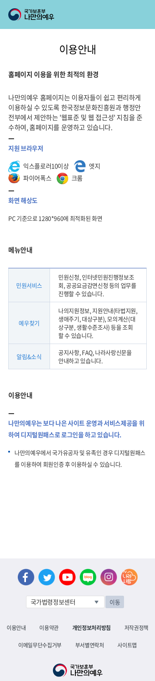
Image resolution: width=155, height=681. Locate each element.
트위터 (46, 577)
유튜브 (67, 577)
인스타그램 (108, 577)
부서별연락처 (89, 645)
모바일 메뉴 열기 (141, 14)
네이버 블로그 (88, 577)
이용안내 (16, 627)
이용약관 (49, 627)
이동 (115, 602)
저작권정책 (136, 627)
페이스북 (26, 577)
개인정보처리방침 (91, 627)
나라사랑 (129, 577)
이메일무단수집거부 (40, 645)
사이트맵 (127, 645)
